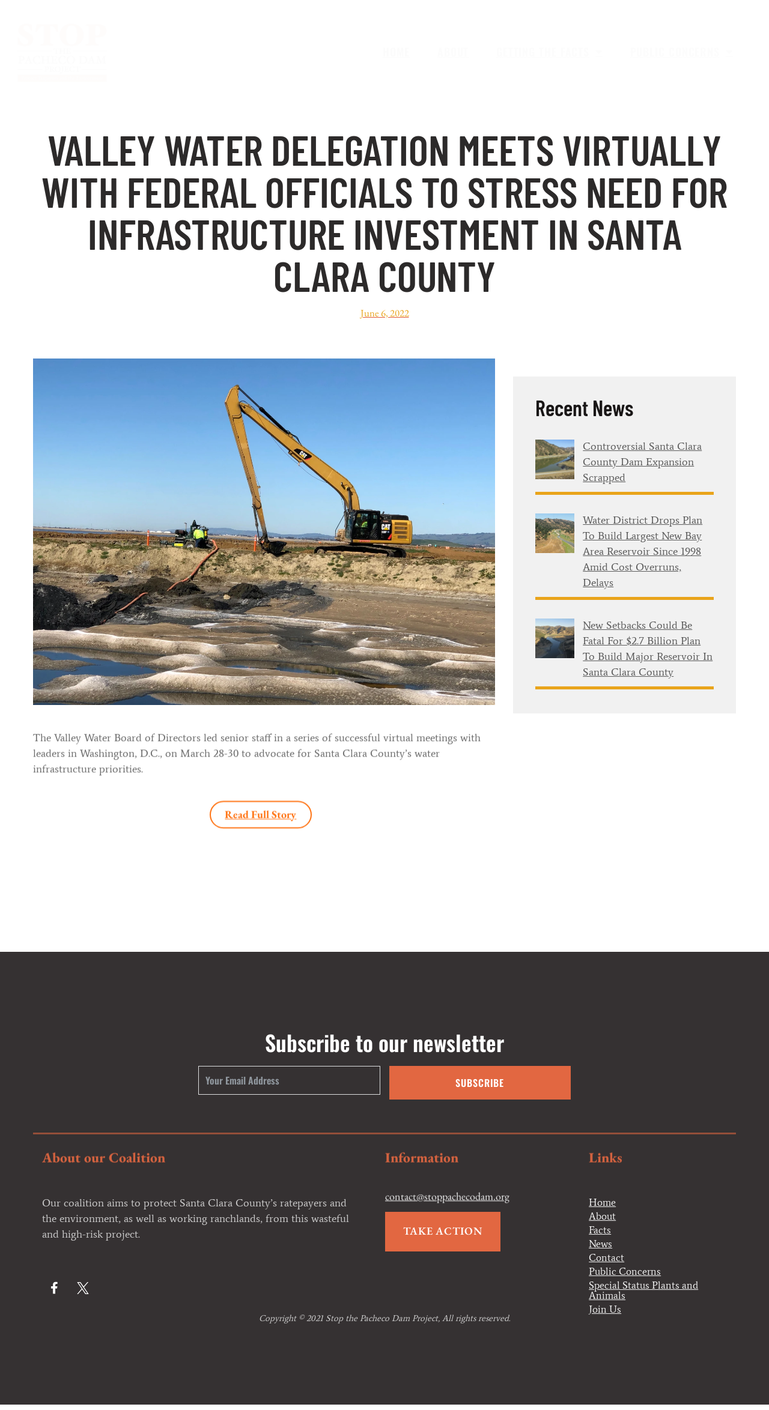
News (601, 1246)
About (453, 51)
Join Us (606, 1314)
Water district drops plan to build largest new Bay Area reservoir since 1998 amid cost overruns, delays (642, 551)
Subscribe (479, 1083)
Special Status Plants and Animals (646, 1295)
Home (396, 51)
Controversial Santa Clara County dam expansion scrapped (642, 462)
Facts (600, 1231)
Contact (607, 1260)
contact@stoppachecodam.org (447, 1210)
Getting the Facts (549, 51)
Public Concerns (681, 51)
